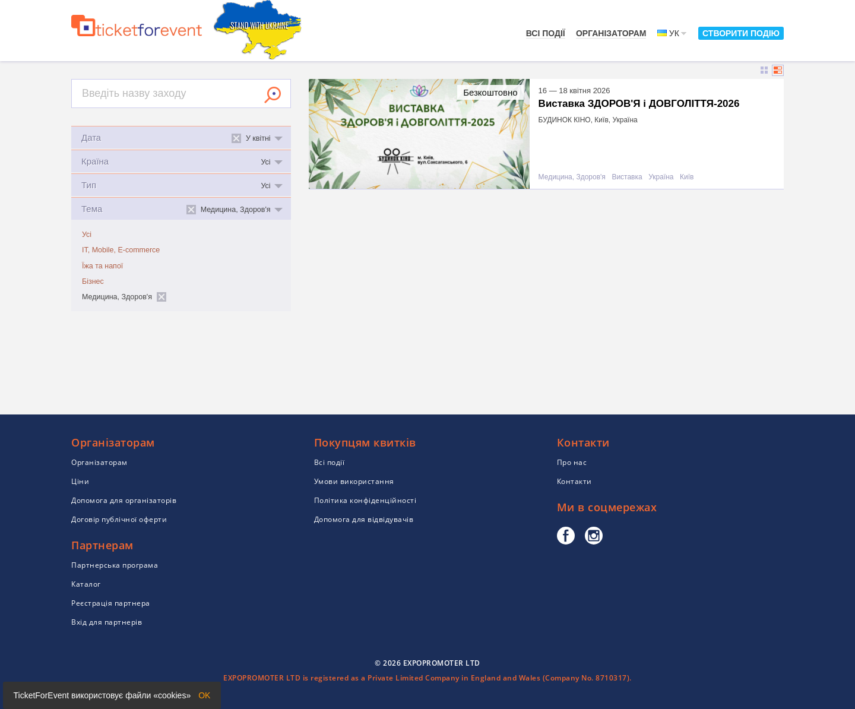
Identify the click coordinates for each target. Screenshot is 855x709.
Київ (687, 177)
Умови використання (354, 481)
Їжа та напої (102, 266)
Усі (86, 234)
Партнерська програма (114, 565)
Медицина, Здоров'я (572, 177)
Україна (660, 177)
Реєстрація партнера (110, 603)
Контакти (574, 481)
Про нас (572, 462)
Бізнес (93, 281)
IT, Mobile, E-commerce (121, 250)
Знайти (272, 95)
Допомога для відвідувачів (364, 519)
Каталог (86, 584)
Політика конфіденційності (365, 500)
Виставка (627, 177)
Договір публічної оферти (119, 519)
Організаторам (611, 33)
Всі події (545, 33)
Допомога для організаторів (123, 500)
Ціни (80, 481)
